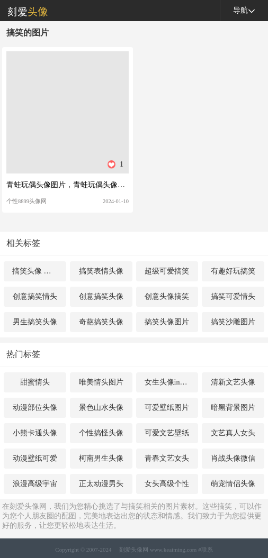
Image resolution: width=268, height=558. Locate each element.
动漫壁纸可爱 (35, 458)
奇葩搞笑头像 (101, 322)
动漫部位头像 (35, 407)
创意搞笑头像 (101, 296)
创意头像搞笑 (167, 296)
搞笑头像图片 (167, 322)
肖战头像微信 (233, 458)
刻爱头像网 (24, 10)
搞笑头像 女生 (35, 271)
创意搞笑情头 (35, 296)
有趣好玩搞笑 (233, 271)
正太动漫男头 (101, 484)
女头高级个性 (167, 484)
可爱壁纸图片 (167, 407)
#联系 (205, 549)
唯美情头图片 (101, 382)
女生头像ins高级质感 (172, 382)
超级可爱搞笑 (167, 271)
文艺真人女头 (233, 433)
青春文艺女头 (167, 458)
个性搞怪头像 (101, 433)
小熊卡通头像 (35, 433)
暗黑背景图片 (233, 407)
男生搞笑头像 (35, 322)
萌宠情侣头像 (233, 484)
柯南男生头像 (101, 458)
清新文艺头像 (233, 382)
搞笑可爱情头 (233, 296)
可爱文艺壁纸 (167, 433)
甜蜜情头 (35, 382)
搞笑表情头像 (101, 271)
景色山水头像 (101, 407)
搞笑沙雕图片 (233, 322)
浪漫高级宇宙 (35, 484)
